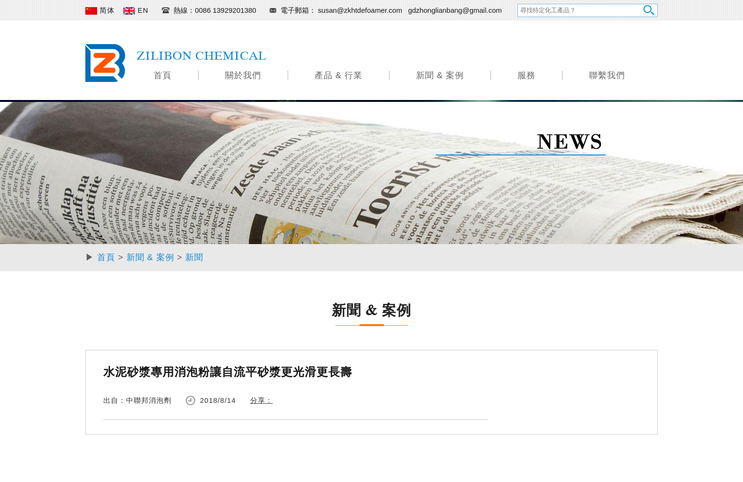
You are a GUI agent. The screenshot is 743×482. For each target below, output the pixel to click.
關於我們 (243, 75)
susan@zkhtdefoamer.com (361, 10)
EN (135, 10)
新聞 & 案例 (440, 75)
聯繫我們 (607, 75)
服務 (526, 75)
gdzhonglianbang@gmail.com (455, 10)
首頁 (163, 75)
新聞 (194, 257)
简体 (100, 10)
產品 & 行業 (338, 75)
